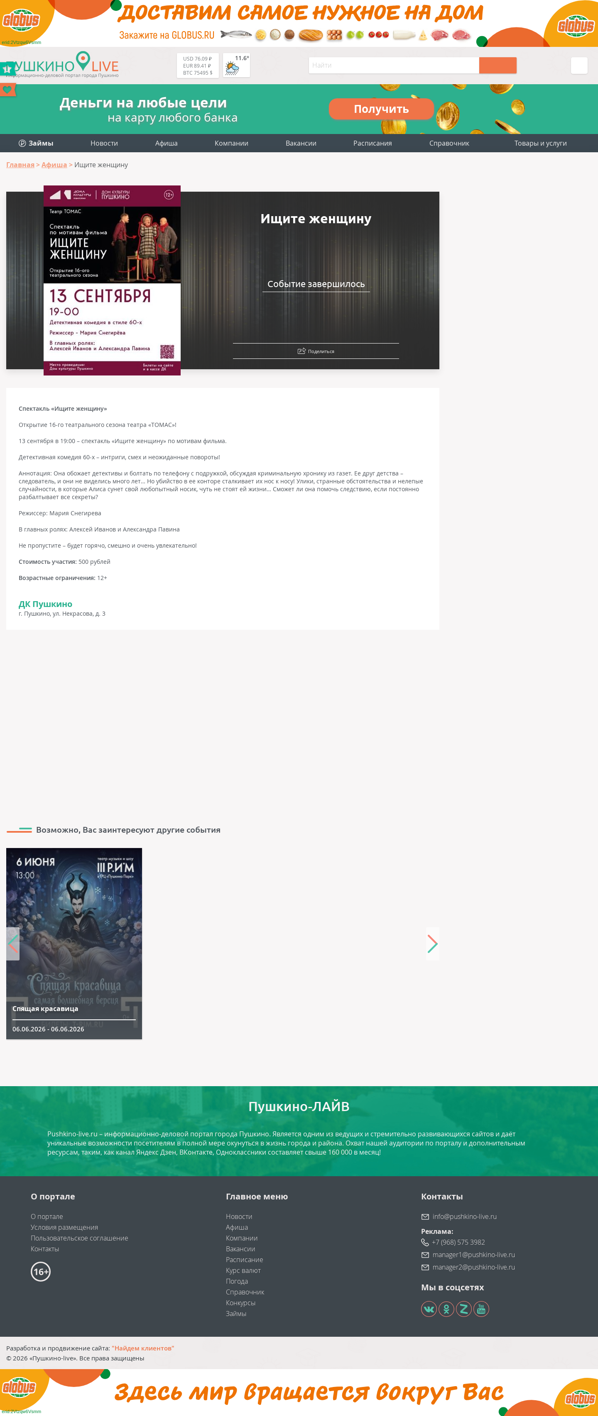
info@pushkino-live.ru (465, 1216)
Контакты (45, 1248)
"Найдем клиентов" (143, 1348)
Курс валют (243, 1270)
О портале (47, 1216)
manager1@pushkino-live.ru (474, 1254)
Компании (231, 143)
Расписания (372, 143)
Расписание (244, 1259)
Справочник (449, 143)
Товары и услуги (541, 143)
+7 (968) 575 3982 (458, 1242)
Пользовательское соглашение (79, 1238)
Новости (104, 143)
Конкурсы (241, 1302)
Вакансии (301, 143)
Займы (236, 1313)
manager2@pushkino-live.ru (474, 1267)
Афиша (166, 143)
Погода (237, 1281)
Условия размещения (64, 1227)
